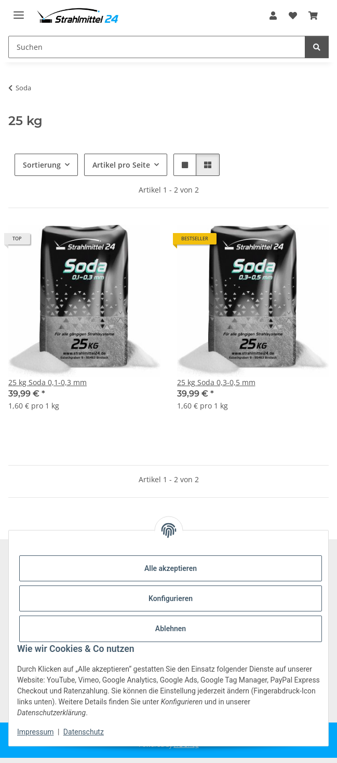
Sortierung (42, 165)
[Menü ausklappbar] (19, 10)
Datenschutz (83, 732)
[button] (273, 15)
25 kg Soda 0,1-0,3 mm (47, 382)
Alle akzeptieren (170, 568)
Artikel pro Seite (121, 165)
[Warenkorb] (313, 15)
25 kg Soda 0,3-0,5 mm (216, 382)
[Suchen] (156, 47)
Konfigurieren (171, 598)
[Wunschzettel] (293, 15)
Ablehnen (170, 628)
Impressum (35, 732)
